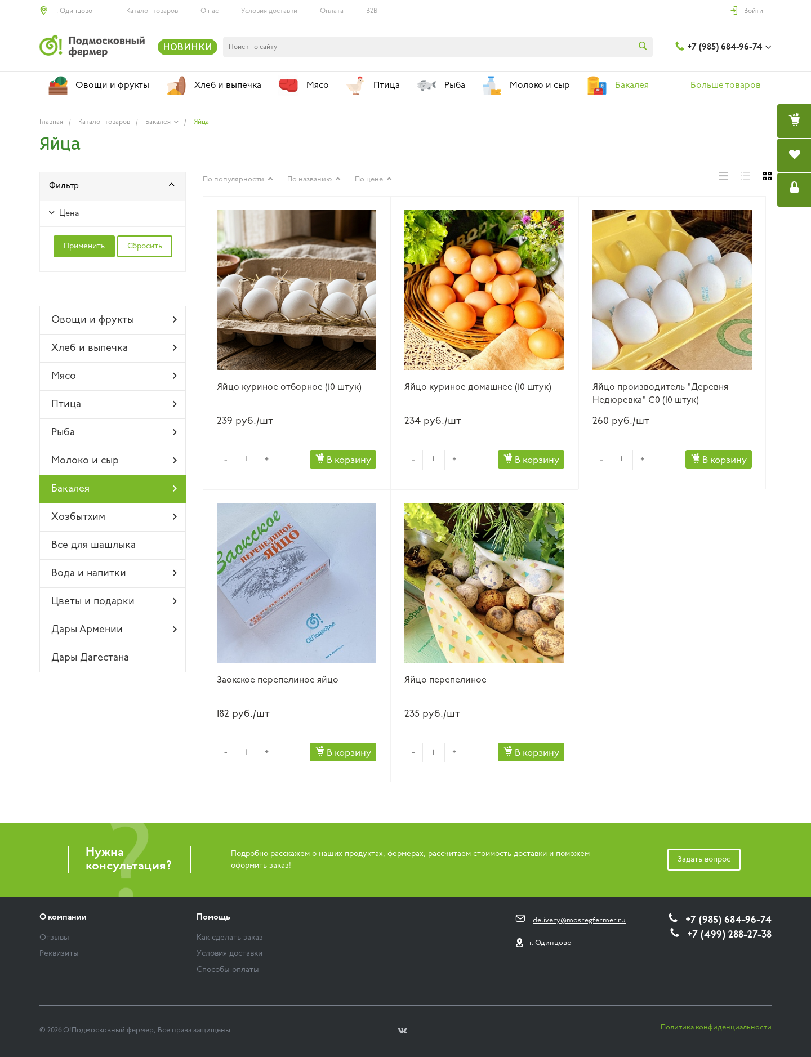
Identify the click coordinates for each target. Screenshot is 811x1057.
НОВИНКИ (187, 46)
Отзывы (54, 938)
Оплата (332, 11)
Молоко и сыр (114, 460)
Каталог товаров (152, 11)
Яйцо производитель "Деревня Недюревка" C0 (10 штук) (660, 394)
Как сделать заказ (230, 938)
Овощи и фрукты (114, 319)
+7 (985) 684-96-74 (724, 47)
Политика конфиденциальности (716, 1027)
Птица (114, 404)
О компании (63, 917)
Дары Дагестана (90, 658)
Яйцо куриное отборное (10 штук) (289, 387)
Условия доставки (269, 11)
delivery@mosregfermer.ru (579, 920)
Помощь (213, 917)
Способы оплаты (228, 970)
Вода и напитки (114, 573)
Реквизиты (59, 953)
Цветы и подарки (114, 601)
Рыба (114, 432)
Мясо (114, 376)
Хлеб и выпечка (114, 348)
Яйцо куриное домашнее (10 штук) (477, 387)
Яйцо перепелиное (445, 680)
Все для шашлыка (93, 545)
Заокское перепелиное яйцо (277, 680)
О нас (209, 11)
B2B (371, 11)
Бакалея (114, 488)
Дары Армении (114, 629)
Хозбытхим (114, 517)
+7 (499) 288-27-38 (729, 935)
